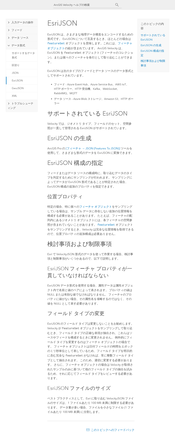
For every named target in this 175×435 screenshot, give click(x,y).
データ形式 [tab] (18, 45)
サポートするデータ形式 (23, 55)
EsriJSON (17, 80)
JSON (15, 72)
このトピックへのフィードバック (112, 428)
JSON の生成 (151, 45)
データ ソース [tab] (20, 37)
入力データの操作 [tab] (22, 22)
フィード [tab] (16, 30)
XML (14, 95)
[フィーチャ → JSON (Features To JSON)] (93, 147)
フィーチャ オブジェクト (95, 206)
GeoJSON (18, 88)
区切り (15, 65)
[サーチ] (117, 5)
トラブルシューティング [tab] (20, 106)
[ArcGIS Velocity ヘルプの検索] (84, 5)
